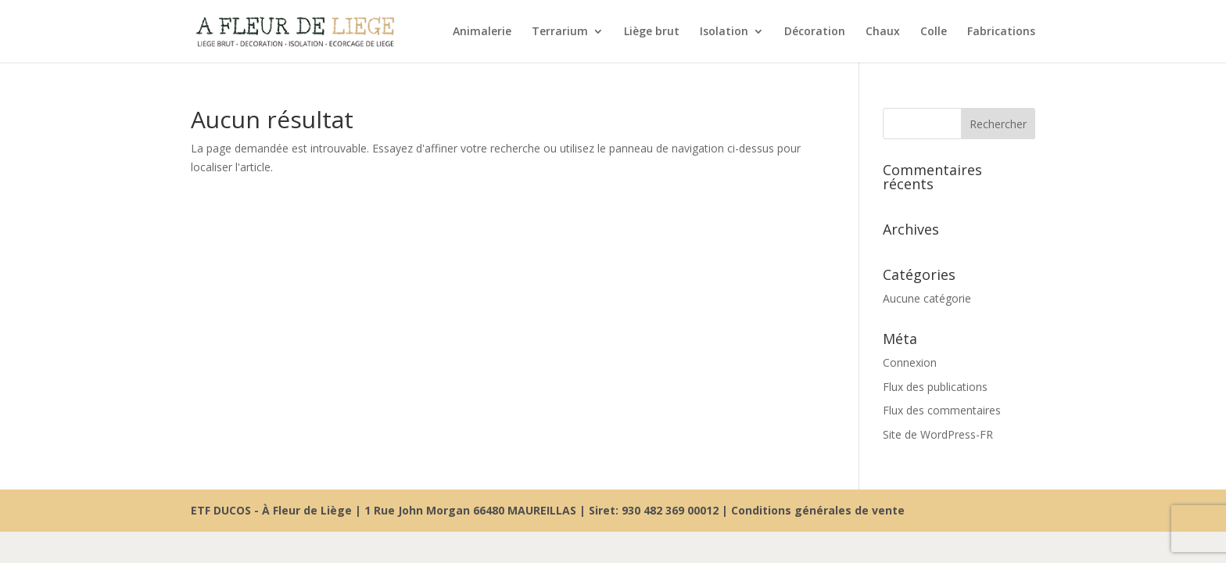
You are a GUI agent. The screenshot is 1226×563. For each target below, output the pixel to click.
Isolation (724, 32)
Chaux (883, 32)
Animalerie (482, 32)
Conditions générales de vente (818, 510)
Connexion (910, 362)
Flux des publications (935, 386)
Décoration (814, 32)
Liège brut (651, 32)
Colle (933, 32)
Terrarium (560, 32)
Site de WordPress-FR (938, 434)
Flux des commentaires (942, 410)
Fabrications (1001, 32)
